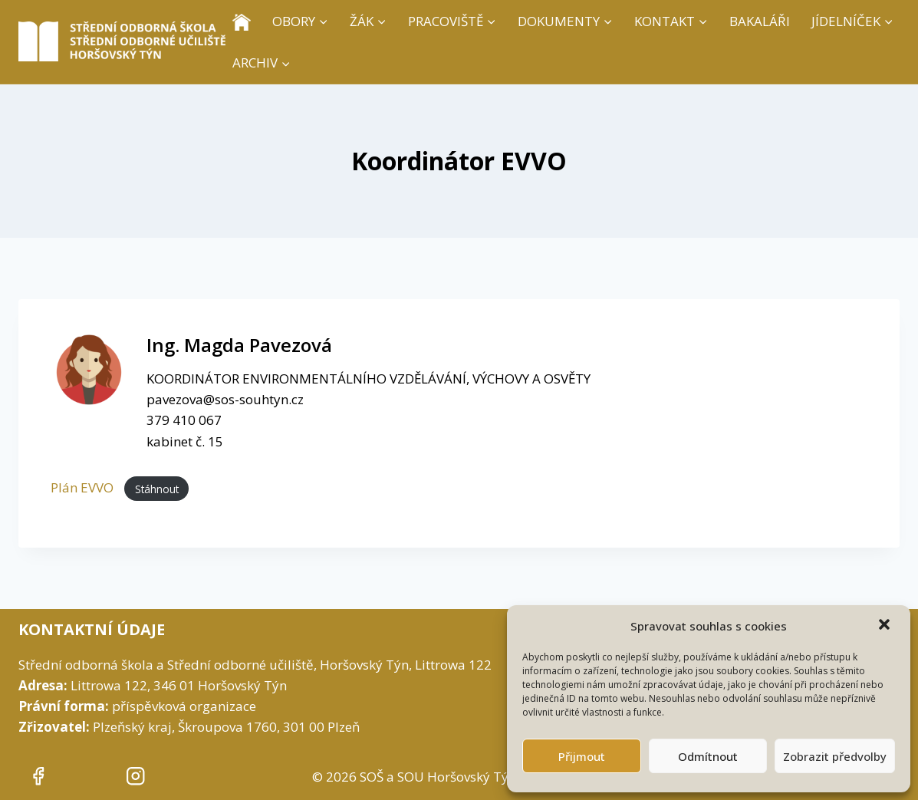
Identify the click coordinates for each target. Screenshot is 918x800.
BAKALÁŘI (759, 21)
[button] (886, 626)
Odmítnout (708, 756)
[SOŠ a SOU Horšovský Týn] (121, 41)
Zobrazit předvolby (835, 756)
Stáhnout (157, 488)
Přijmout (581, 756)
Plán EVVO (84, 487)
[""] (38, 776)
